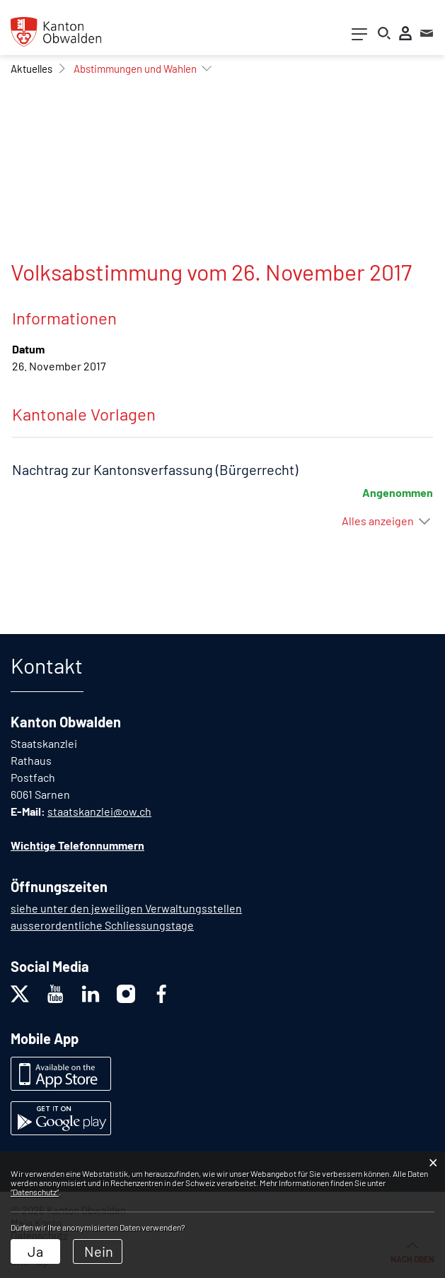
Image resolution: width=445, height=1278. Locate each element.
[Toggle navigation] (359, 37)
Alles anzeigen (378, 520)
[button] (31, 68)
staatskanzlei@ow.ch (99, 811)
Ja (35, 1251)
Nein (98, 1251)
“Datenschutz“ (35, 1192)
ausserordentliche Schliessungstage (102, 925)
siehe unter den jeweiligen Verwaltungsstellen (126, 908)
